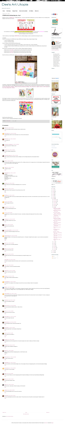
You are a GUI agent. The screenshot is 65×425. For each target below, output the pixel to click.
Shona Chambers (7, 293)
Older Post (47, 412)
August (54, 205)
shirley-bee (6, 270)
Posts (53, 256)
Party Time (11, 52)
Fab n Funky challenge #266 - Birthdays (8, 87)
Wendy (6, 350)
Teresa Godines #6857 (8, 230)
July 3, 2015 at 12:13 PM (10, 167)
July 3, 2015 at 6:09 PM (9, 201)
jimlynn (6, 188)
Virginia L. (6, 287)
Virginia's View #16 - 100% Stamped (42, 86)
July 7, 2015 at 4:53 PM (12, 362)
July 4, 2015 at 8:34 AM (10, 265)
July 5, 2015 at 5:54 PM (11, 327)
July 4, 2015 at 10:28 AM (11, 270)
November (55, 201)
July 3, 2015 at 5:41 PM (11, 195)
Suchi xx (6, 335)
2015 (53, 198)
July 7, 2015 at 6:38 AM (10, 350)
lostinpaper (6, 219)
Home (26, 412)
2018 (53, 194)
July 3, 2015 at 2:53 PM (11, 183)
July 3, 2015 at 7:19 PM (11, 207)
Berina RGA (6, 327)
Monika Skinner (7, 322)
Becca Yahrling (7, 281)
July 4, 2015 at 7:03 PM (12, 281)
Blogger (52, 422)
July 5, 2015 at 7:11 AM (13, 293)
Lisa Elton (6, 183)
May (54, 243)
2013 (53, 252)
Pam (5, 224)
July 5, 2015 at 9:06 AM (12, 305)
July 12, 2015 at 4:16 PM (10, 384)
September (55, 204)
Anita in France (7, 305)
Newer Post (4, 412)
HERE (22, 98)
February (54, 247)
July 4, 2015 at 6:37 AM (12, 259)
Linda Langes (6, 259)
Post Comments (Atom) (9, 416)
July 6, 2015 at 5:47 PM (11, 345)
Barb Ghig (6, 195)
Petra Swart (6, 395)
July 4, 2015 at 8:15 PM (11, 287)
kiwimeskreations (7, 235)
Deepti (58, 41)
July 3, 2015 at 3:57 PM (10, 188)
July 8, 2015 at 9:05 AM (10, 373)
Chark (5, 248)
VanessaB (6, 207)
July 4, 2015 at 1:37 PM (10, 276)
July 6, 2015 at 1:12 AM (9, 333)
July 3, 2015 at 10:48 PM (10, 243)
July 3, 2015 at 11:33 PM (10, 254)
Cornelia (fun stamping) (8, 144)
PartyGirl (11, 51)
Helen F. (6, 243)
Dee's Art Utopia (15, 4)
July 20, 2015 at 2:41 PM (11, 395)
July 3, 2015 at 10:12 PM (14, 230)
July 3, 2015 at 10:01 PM (9, 224)
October (54, 202)
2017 (53, 195)
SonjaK (6, 167)
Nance (5, 254)
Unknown (6, 390)
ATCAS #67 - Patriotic (56, 231)
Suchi (5, 333)
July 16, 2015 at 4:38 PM (11, 390)
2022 (53, 188)
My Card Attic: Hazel (8, 155)
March (54, 246)
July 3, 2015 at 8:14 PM (9, 212)
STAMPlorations (12, 17)
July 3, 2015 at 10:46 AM (15, 144)
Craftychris (6, 345)
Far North (6, 339)
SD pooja (6, 276)
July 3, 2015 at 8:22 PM (11, 219)
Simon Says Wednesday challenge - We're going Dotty (27, 86)
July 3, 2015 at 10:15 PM (13, 235)
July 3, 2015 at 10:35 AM (12, 133)
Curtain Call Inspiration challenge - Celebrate (10, 86)
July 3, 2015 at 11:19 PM (9, 248)
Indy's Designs (7, 316)
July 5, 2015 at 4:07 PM (12, 322)
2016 (53, 197)
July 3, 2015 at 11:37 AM (14, 155)
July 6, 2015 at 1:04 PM (11, 339)
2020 (53, 191)
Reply (5, 130)
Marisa (6, 384)
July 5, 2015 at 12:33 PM (12, 316)
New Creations (7, 133)
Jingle (5, 373)
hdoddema (45, 422)
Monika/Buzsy (7, 362)
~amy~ (6, 265)
